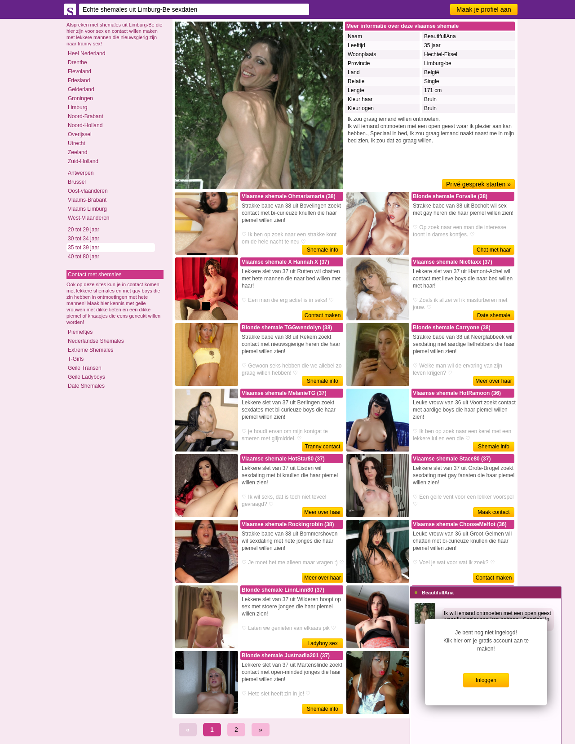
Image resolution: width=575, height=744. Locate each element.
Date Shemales (86, 386)
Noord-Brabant (85, 116)
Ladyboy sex (322, 643)
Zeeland (77, 152)
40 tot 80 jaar (83, 256)
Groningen (80, 98)
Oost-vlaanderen (88, 191)
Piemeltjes (80, 332)
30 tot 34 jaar (83, 238)
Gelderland (81, 89)
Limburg (77, 107)
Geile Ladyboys (86, 377)
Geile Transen (85, 368)
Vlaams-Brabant (87, 200)
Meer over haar (493, 381)
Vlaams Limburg (87, 209)
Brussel (77, 182)
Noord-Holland (85, 125)
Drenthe (77, 62)
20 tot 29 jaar (83, 229)
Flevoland (79, 71)
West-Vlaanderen (89, 218)
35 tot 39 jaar (83, 247)
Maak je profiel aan (483, 9)
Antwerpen (80, 173)
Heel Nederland (86, 53)
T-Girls (76, 359)
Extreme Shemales (90, 350)
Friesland (79, 80)
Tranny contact (323, 446)
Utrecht (76, 143)
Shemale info (322, 250)
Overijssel (80, 134)
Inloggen (486, 680)
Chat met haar (494, 250)
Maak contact (493, 512)
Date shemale (493, 315)
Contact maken (323, 315)
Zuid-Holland (83, 161)
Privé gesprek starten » (478, 184)
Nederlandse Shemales (96, 341)
